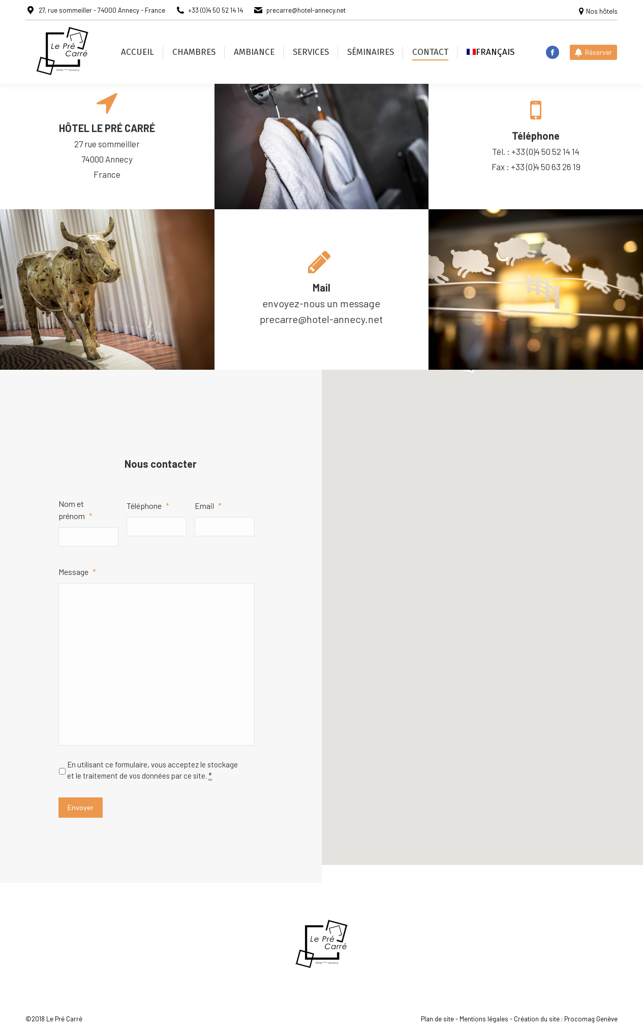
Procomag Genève (591, 1019)
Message (77, 571)
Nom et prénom (75, 510)
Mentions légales (484, 1019)
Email (208, 505)
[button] (482, 585)
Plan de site (437, 1019)
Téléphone (148, 505)
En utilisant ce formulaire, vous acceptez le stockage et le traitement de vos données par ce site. (152, 770)
